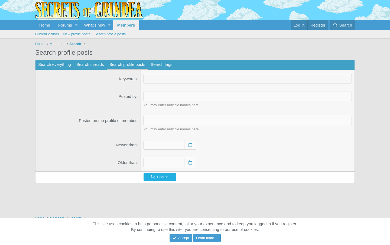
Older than (127, 162)
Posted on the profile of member (107, 120)
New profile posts (76, 34)
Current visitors (47, 34)
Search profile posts (110, 34)
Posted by (128, 96)
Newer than (126, 145)
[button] (76, 25)
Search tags (161, 64)
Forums (65, 25)
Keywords (128, 78)
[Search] (342, 25)
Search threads (90, 64)
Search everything (54, 64)
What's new (94, 25)
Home (44, 25)
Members (126, 25)
